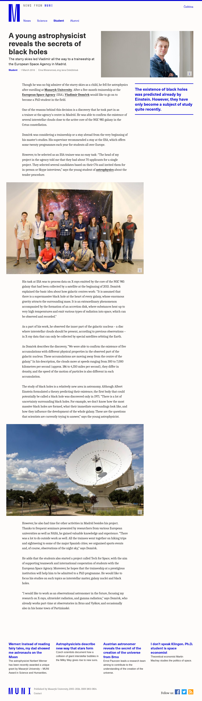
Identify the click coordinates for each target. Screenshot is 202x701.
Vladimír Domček (77, 95)
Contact (38, 693)
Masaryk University (58, 90)
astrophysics (105, 170)
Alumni (74, 20)
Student (58, 20)
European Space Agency (38, 95)
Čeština (188, 7)
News (27, 20)
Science (42, 20)
